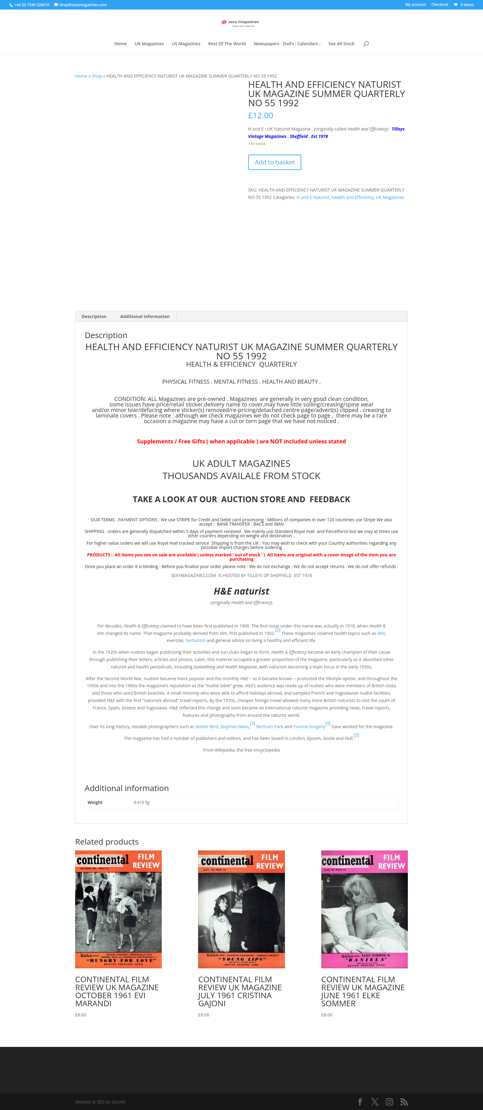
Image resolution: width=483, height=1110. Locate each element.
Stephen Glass (234, 726)
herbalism (195, 640)
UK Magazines (149, 44)
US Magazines (186, 44)
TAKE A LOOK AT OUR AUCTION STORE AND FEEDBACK (241, 499)
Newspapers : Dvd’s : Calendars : (287, 44)
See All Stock (341, 44)
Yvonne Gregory (309, 726)
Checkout (440, 5)
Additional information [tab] (145, 316)
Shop (97, 76)
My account (415, 5)
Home (120, 44)
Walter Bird (207, 726)
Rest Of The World (227, 44)
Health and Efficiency (353, 197)
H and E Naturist (313, 197)
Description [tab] (94, 316)
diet (381, 633)
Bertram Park (269, 726)
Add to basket (274, 162)
